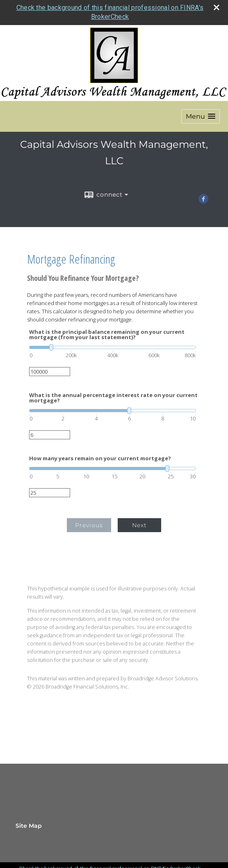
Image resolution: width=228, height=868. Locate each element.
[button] (200, 116)
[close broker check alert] (216, 7)
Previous (89, 525)
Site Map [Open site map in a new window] (29, 825)
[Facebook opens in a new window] (203, 201)
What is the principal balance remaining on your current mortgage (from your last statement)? (107, 334)
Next (139, 525)
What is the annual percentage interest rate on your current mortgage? (113, 398)
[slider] (112, 347)
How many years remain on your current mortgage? (100, 458)
